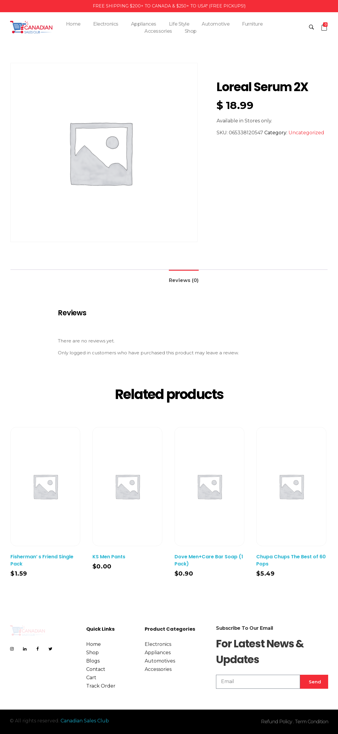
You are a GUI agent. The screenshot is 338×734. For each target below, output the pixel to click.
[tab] (183, 277)
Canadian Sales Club (85, 721)
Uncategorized (306, 132)
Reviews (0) (184, 280)
